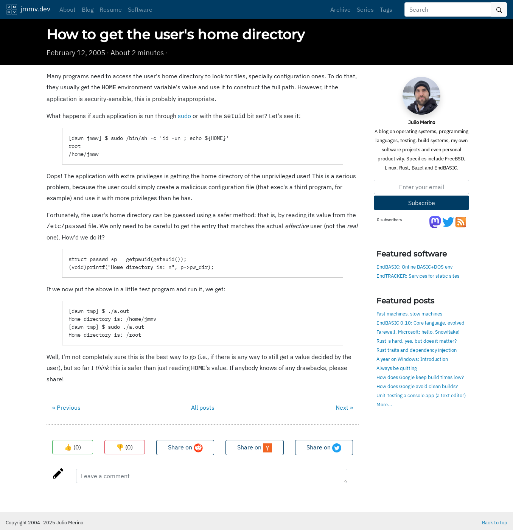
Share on (185, 444)
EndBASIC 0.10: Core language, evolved (420, 322)
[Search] (447, 9)
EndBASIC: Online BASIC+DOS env (414, 266)
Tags (386, 9)
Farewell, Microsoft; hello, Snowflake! (418, 331)
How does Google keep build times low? (420, 377)
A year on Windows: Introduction (412, 359)
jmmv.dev (28, 9)
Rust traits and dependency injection (416, 350)
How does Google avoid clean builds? (417, 386)
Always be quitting (396, 368)
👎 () (124, 444)
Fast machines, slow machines (409, 313)
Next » (344, 404)
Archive (340, 9)
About (67, 9)
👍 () (72, 444)
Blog (87, 9)
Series (365, 9)
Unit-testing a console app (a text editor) (421, 395)
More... (384, 404)
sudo (184, 115)
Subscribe (421, 203)
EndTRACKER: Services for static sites (417, 275)
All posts (203, 404)
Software (140, 9)
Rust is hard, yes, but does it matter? (416, 340)
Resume (110, 9)
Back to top (494, 519)
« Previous (66, 404)
